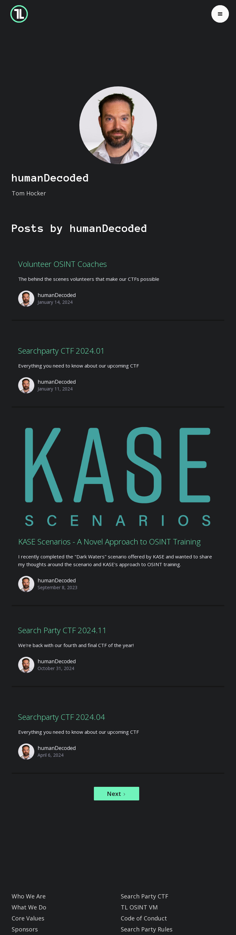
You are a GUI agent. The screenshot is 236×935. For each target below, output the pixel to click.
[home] (17, 14)
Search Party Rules (147, 929)
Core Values (28, 918)
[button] (220, 14)
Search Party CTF (144, 896)
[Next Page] (116, 793)
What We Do (29, 907)
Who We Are (29, 896)
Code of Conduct (144, 918)
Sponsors (25, 929)
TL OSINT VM (139, 907)
